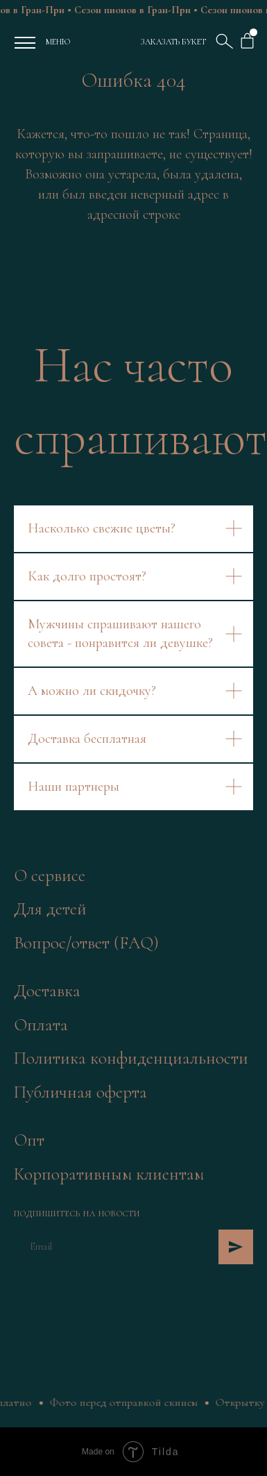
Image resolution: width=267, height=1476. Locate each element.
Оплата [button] (41, 1024)
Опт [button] (29, 1140)
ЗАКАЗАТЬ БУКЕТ (173, 42)
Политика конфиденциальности (131, 1058)
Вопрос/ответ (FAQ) (86, 942)
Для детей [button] (50, 908)
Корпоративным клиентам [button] (109, 1174)
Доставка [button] (47, 990)
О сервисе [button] (49, 875)
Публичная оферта (80, 1092)
